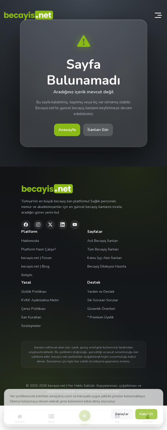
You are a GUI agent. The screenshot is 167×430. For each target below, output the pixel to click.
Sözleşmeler (31, 325)
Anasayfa (67, 129)
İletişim (26, 274)
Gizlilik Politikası (33, 291)
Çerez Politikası (33, 308)
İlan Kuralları (31, 317)
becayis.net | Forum (36, 257)
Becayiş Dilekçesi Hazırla (106, 266)
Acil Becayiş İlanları (102, 240)
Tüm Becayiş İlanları (103, 249)
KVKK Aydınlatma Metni (40, 300)
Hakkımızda (30, 240)
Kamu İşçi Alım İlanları (104, 257)
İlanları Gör (98, 129)
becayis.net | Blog (35, 266)
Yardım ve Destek (100, 291)
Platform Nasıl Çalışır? (38, 249)
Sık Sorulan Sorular (102, 300)
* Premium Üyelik (100, 317)
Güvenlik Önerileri (101, 308)
